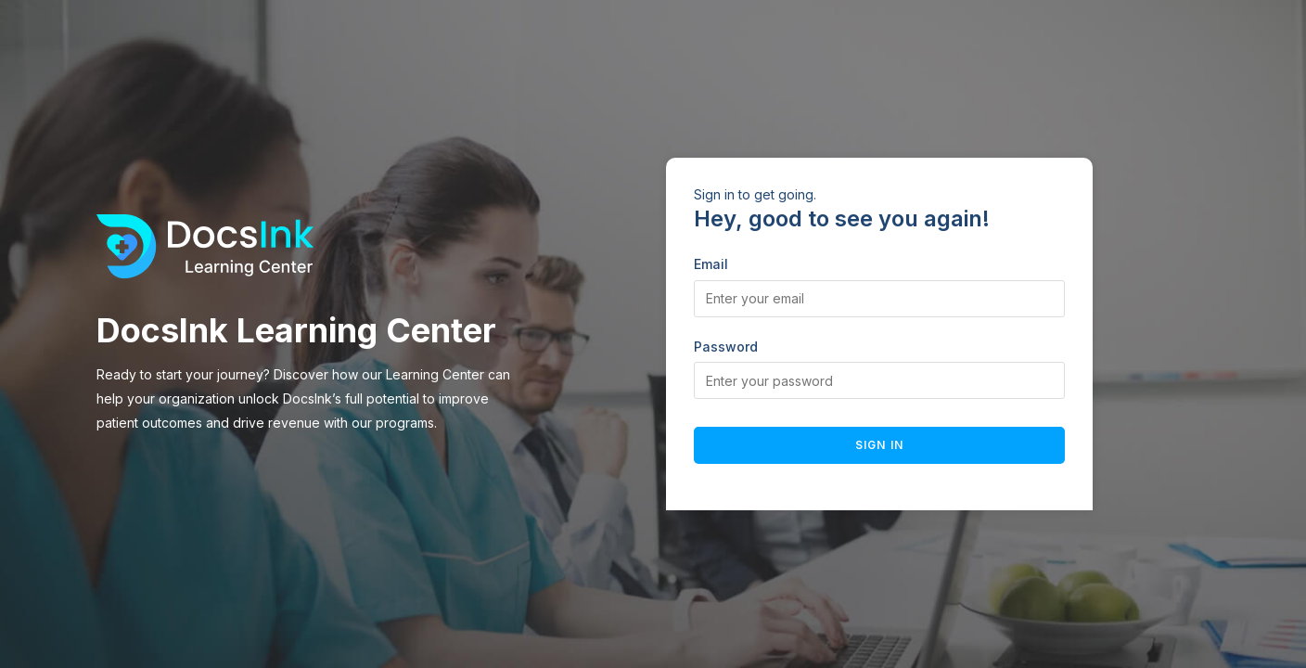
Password (726, 346)
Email (711, 264)
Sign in (879, 445)
